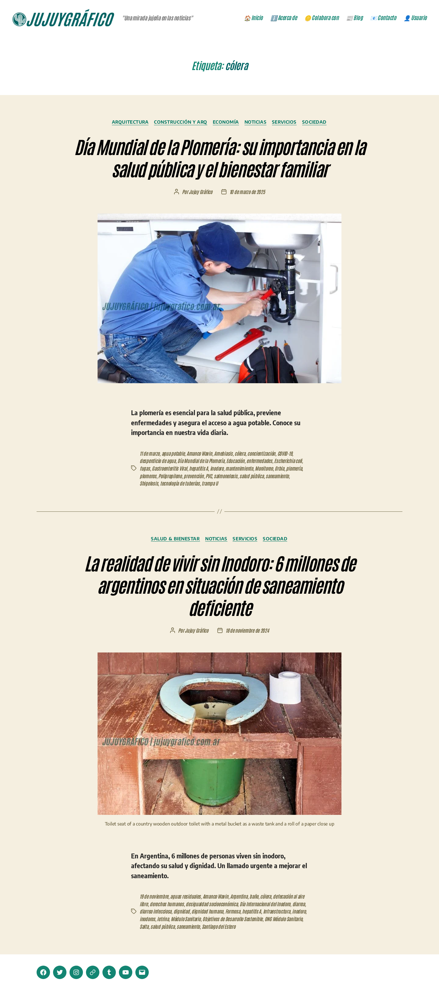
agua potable (174, 454)
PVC (210, 476)
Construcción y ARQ (179, 123)
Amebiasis (226, 454)
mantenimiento (242, 469)
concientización (265, 454)
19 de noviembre (154, 896)
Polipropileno (171, 476)
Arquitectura (128, 123)
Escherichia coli (291, 461)
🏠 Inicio (253, 18)
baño (257, 896)
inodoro (218, 469)
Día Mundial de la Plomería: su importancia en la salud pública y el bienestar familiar (219, 157)
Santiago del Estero (283, 926)
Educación (238, 461)
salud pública (254, 476)
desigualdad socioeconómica (221, 904)
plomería (298, 469)
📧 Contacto (383, 18)
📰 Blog (354, 18)
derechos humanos (175, 904)
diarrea (146, 911)
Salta (206, 926)
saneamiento (281, 476)
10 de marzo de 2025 (248, 193)
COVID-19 (289, 454)
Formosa (251, 911)
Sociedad (317, 123)
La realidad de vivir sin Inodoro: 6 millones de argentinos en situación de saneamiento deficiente (219, 584)
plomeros (148, 476)
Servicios (287, 123)
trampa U (211, 483)
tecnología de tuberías (180, 483)
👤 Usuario (415, 18)
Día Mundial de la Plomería (202, 461)
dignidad (198, 911)
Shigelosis (149, 483)
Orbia (283, 469)
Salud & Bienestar (174, 539)
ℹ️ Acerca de (283, 18)
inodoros (194, 918)
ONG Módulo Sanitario (180, 926)
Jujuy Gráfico (200, 193)
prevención (195, 476)
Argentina (241, 896)
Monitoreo (267, 469)
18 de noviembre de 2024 (247, 631)
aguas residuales (186, 896)
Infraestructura (153, 918)
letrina (210, 918)
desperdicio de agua (158, 461)
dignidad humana (224, 911)
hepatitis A (199, 469)
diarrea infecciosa (171, 911)
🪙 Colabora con (321, 18)
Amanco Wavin (201, 454)
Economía (226, 123)
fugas (145, 469)
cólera (243, 454)
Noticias (257, 123)
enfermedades (262, 461)
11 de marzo (150, 454)
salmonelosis (228, 476)
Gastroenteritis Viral (170, 469)
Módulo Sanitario (233, 918)
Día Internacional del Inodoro (276, 904)
